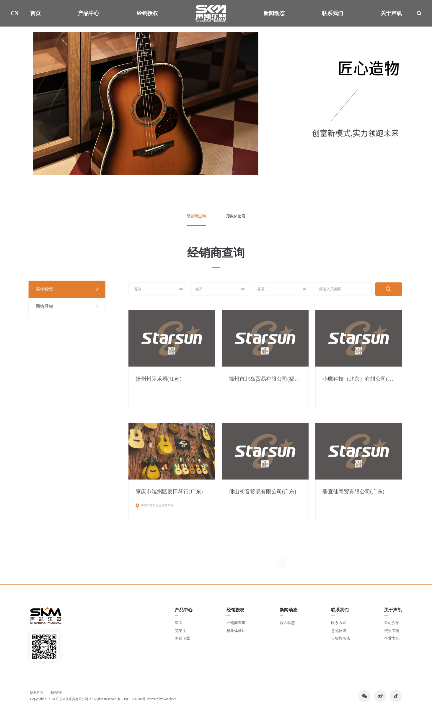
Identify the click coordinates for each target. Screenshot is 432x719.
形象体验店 (235, 216)
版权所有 (36, 692)
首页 (35, 13)
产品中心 (88, 13)
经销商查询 (196, 216)
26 (265, 557)
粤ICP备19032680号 (131, 699)
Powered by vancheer (161, 699)
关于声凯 (391, 13)
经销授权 (147, 13)
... (248, 557)
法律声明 (56, 692)
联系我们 (332, 13)
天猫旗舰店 (340, 638)
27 (281, 557)
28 (298, 557)
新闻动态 (274, 13)
